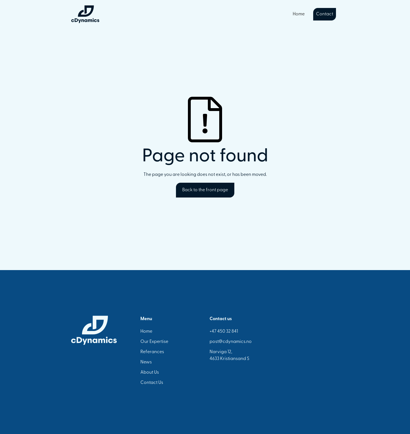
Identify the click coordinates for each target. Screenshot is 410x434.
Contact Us (151, 382)
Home (299, 14)
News (146, 362)
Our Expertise (154, 342)
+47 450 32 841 (224, 331)
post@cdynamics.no (231, 342)
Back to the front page (205, 190)
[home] (85, 14)
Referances (152, 352)
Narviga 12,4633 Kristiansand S (229, 355)
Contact (324, 14)
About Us (149, 372)
